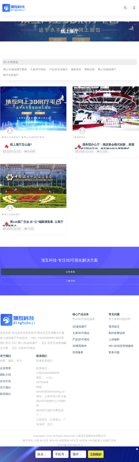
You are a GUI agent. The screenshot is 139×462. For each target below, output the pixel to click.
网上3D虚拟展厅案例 (15, 69)
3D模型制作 (79, 345)
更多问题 (114, 352)
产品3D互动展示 (58, 69)
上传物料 (114, 339)
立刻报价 (96, 454)
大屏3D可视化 (38, 69)
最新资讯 (76, 69)
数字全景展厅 (10, 75)
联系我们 (5, 393)
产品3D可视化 (81, 339)
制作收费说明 (117, 333)
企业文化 (5, 381)
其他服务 (77, 352)
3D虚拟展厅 (79, 326)
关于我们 (5, 387)
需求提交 (114, 326)
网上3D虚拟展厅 (107, 69)
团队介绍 (5, 374)
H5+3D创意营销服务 (121, 345)
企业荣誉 (5, 368)
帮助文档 (89, 69)
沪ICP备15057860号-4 (70, 445)
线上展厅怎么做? (21, 144)
